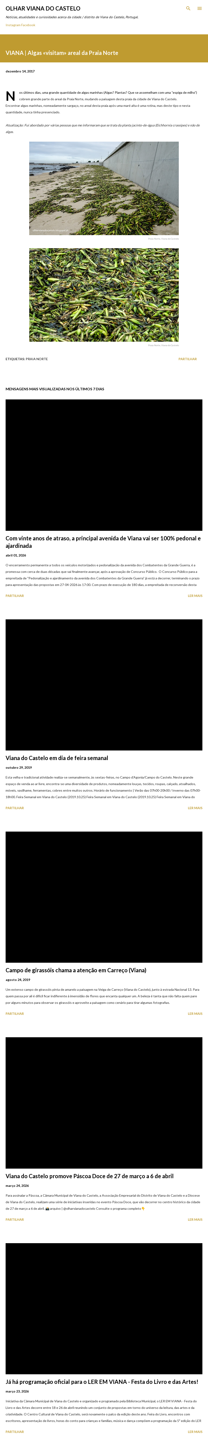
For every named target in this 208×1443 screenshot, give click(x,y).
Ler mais (195, 596)
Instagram (13, 25)
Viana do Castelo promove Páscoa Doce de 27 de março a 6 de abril (90, 1176)
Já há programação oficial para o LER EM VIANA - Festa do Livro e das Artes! (102, 1381)
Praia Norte (37, 359)
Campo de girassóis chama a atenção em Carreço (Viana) (76, 970)
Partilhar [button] (188, 359)
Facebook (28, 25)
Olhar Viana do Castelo (43, 8)
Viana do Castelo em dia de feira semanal (57, 757)
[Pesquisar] (188, 8)
